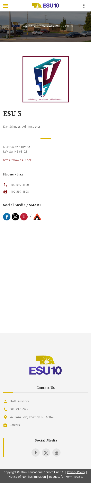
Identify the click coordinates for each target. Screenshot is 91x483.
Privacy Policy (76, 472)
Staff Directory (19, 401)
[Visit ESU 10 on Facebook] (35, 452)
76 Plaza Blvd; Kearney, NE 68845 (32, 417)
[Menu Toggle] (6, 6)
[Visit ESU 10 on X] (46, 452)
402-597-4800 (19, 185)
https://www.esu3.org (17, 160)
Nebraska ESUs (52, 26)
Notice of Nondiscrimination (27, 477)
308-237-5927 (19, 409)
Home (23, 26)
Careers (15, 425)
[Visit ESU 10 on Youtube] (56, 452)
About (35, 26)
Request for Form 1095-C (66, 477)
